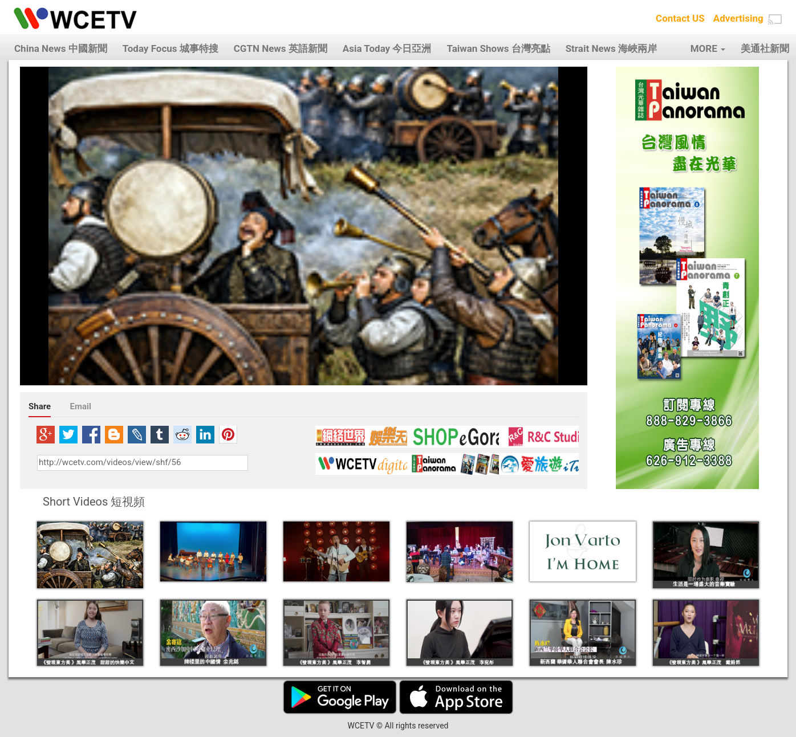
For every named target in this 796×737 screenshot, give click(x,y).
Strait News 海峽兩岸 (611, 48)
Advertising (738, 18)
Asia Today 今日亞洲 (387, 48)
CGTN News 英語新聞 (280, 48)
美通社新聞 (765, 48)
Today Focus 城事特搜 (170, 48)
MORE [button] (708, 48)
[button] (775, 19)
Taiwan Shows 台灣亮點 (498, 48)
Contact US (680, 18)
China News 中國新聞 (60, 48)
